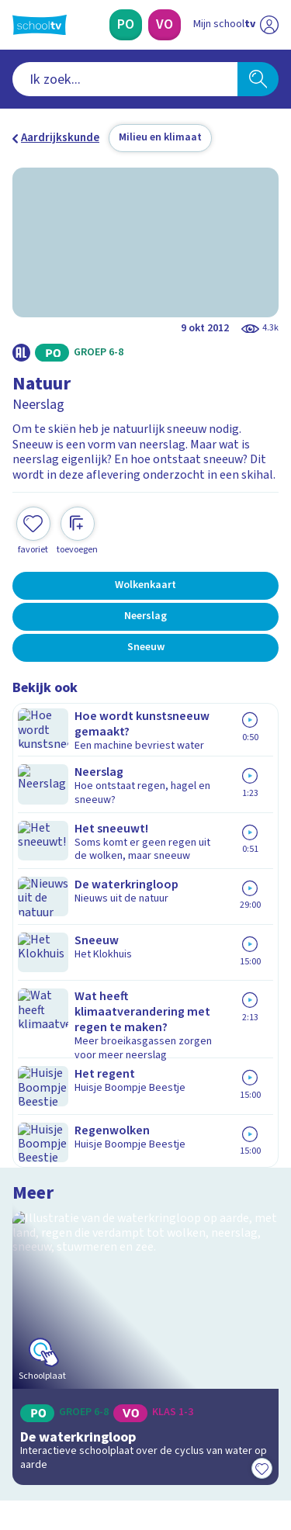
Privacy (36, 1157)
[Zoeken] (258, 79)
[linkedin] (88, 1424)
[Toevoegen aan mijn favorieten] (33, 515)
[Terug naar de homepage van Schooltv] (39, 25)
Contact (38, 1095)
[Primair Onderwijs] (125, 24)
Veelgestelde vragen (74, 1116)
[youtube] (123, 1424)
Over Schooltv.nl (64, 1137)
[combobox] (124, 79)
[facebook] (20, 1424)
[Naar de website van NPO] (269, 25)
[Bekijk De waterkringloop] (145, 787)
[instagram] (54, 1424)
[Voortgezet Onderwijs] (164, 24)
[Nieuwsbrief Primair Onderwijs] (146, 1272)
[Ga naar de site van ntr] (220, 1457)
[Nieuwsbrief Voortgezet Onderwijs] (146, 1315)
